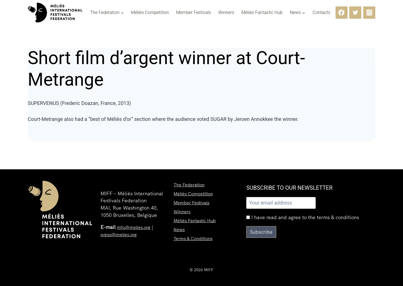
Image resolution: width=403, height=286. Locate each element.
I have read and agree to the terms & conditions (302, 217)
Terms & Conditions (196, 238)
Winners (226, 12)
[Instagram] (369, 12)
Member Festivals (193, 12)
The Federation (191, 177)
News (180, 227)
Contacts (321, 12)
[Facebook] (342, 12)
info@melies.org (135, 227)
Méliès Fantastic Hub (261, 12)
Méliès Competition (150, 12)
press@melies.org (120, 234)
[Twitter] (355, 12)
